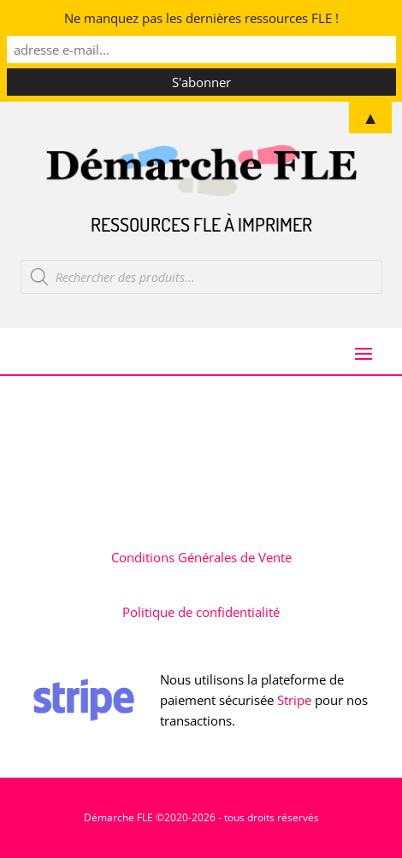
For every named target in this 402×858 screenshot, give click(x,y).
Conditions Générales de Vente (201, 557)
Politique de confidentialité (201, 611)
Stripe (294, 699)
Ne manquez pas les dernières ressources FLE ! (201, 17)
